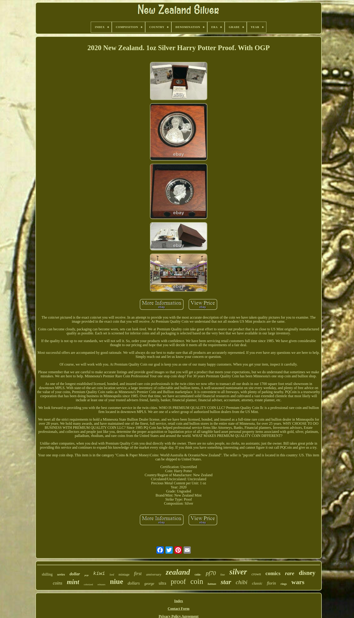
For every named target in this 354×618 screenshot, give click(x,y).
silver (238, 571)
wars (298, 581)
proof (178, 581)
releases (101, 584)
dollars (134, 583)
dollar (75, 573)
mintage (124, 574)
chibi (241, 582)
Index (178, 601)
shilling (47, 574)
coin (196, 581)
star (226, 581)
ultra (162, 583)
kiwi (99, 573)
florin (271, 583)
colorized (88, 584)
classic (257, 583)
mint (73, 581)
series (61, 574)
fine (222, 574)
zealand (178, 572)
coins (57, 583)
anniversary (153, 574)
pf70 (211, 573)
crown (256, 574)
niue (116, 581)
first (138, 573)
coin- (198, 574)
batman (212, 583)
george (149, 583)
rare (289, 573)
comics (273, 573)
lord (112, 574)
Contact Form (178, 609)
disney (307, 572)
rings (283, 583)
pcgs (86, 575)
